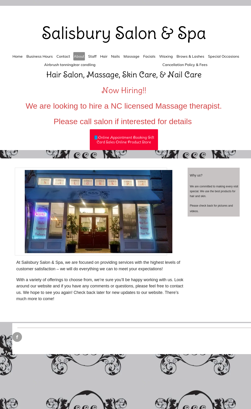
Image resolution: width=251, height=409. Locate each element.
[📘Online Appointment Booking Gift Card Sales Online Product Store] (124, 139)
